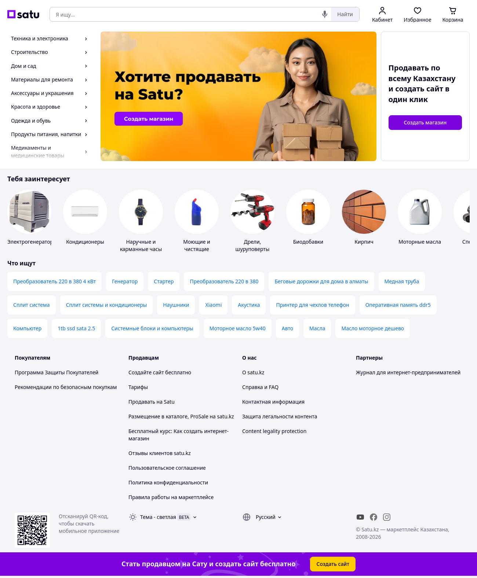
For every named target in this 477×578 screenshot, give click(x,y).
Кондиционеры (85, 241)
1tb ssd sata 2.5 (76, 328)
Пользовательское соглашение (167, 467)
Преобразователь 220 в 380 (224, 281)
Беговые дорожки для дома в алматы (321, 281)
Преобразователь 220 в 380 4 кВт (54, 281)
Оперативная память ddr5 (398, 304)
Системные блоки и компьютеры (152, 328)
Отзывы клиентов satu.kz (159, 453)
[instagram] (386, 517)
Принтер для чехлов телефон (312, 304)
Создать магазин (425, 122)
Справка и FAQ (260, 386)
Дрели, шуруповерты (253, 245)
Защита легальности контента (279, 416)
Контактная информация (273, 401)
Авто (287, 328)
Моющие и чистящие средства (196, 249)
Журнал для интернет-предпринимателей (408, 372)
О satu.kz (253, 372)
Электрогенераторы (32, 241)
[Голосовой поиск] (324, 14)
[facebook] (373, 517)
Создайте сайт (146, 372)
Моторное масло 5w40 (238, 328)
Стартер (164, 281)
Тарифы (138, 386)
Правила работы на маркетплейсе (171, 497)
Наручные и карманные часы (141, 245)
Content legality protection (274, 431)
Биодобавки (308, 241)
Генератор (125, 281)
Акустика (249, 304)
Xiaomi (213, 304)
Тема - (158, 516)
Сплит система (31, 304)
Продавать (141, 401)
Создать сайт (332, 563)
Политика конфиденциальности (168, 482)
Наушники (176, 304)
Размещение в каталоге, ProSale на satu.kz (181, 416)
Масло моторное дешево (372, 328)
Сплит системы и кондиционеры (106, 304)
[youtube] (360, 517)
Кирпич (363, 241)
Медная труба (402, 281)
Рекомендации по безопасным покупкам (66, 386)
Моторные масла (419, 241)
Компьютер (27, 328)
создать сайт (419, 89)
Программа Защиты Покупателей (56, 372)
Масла (317, 328)
